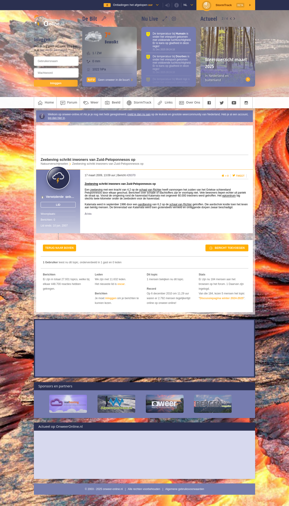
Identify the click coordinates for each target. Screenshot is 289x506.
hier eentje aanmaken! (53, 50)
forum (68, 102)
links (164, 102)
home (45, 102)
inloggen (111, 298)
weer (90, 102)
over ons (189, 102)
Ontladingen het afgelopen (132, 5)
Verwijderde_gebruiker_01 (60, 197)
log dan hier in (56, 118)
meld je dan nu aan (139, 114)
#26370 (130, 175)
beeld (112, 102)
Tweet (240, 175)
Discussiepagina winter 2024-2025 (221, 298)
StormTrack (138, 102)
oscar (121, 284)
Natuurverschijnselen (54, 163)
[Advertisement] (142, 140)
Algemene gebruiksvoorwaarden (184, 489)
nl (185, 5)
